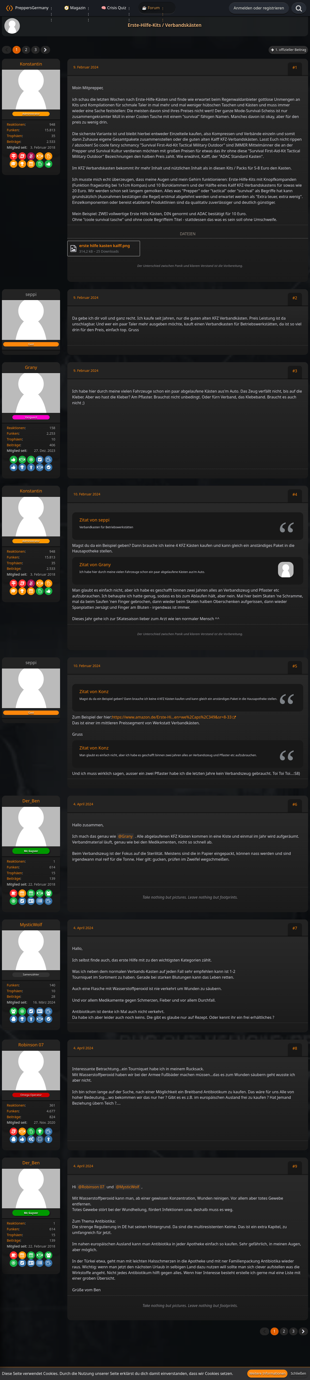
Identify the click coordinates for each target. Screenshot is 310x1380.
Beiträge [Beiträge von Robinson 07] (13, 1117)
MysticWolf (129, 1186)
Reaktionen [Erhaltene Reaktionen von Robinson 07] (16, 1105)
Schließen (298, 1373)
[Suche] (298, 8)
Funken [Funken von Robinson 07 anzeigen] (13, 1111)
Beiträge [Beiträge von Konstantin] (13, 141)
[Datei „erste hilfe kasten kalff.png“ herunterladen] (103, 248)
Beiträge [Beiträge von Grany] (13, 445)
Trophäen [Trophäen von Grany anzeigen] (14, 439)
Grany (127, 836)
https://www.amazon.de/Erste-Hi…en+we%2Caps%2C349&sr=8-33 (172, 717)
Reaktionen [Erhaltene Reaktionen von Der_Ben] (16, 861)
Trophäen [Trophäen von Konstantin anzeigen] (14, 135)
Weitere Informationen (267, 1373)
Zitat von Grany (95, 564)
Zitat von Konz (93, 691)
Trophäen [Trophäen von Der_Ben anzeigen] (14, 873)
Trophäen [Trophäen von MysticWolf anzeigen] (14, 991)
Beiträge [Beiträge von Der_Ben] (13, 878)
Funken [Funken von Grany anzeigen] (13, 433)
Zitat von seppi (94, 520)
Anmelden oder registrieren (259, 8)
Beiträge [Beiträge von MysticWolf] (13, 996)
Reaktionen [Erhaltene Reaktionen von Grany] (16, 428)
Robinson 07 (93, 1186)
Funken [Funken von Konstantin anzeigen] (13, 130)
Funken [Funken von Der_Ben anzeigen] (13, 867)
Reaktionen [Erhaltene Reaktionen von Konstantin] (16, 124)
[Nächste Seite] (45, 50)
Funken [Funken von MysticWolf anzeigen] (13, 985)
